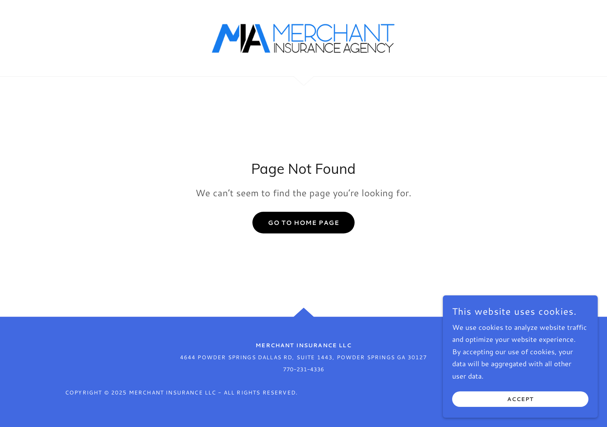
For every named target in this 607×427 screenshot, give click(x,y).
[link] (303, 37)
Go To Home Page (303, 222)
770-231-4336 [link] (303, 369)
